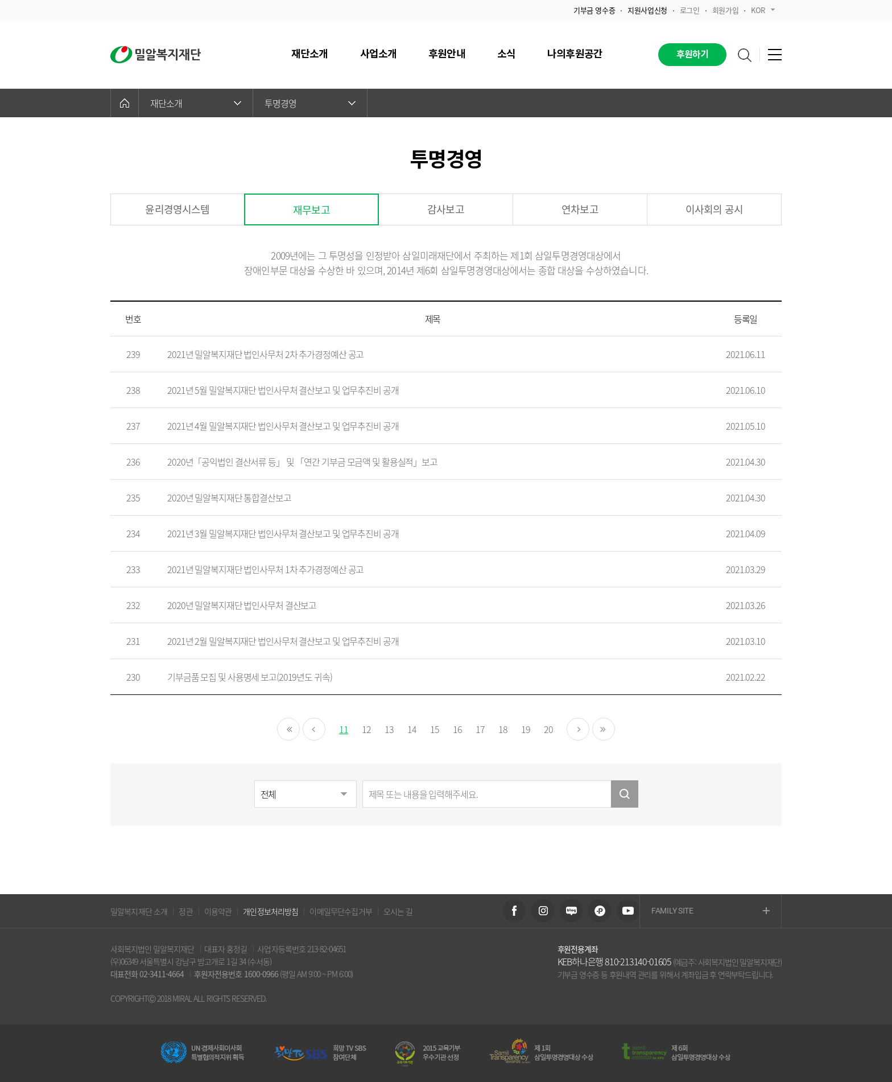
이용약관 (218, 911)
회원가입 (725, 10)
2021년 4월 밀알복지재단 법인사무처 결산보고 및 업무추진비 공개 (283, 426)
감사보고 (445, 209)
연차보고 (579, 209)
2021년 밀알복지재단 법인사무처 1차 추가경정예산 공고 (265, 569)
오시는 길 (398, 911)
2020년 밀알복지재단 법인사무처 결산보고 (241, 605)
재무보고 (311, 209)
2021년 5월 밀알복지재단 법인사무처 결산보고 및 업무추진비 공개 (283, 390)
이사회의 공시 (714, 209)
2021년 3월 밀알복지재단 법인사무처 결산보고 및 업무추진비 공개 (283, 533)
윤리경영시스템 (177, 209)
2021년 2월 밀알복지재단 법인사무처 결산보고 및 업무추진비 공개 (283, 641)
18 (502, 729)
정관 (185, 911)
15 (434, 729)
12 (366, 729)
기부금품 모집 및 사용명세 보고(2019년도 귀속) (249, 677)
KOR (763, 10)
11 (343, 729)
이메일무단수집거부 (340, 911)
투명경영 (310, 103)
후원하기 (692, 54)
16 (457, 729)
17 (480, 729)
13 (389, 729)
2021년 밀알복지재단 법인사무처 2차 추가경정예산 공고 (265, 354)
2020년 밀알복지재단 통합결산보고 (229, 497)
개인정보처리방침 (270, 911)
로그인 (690, 10)
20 (548, 729)
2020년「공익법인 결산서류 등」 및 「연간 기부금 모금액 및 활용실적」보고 (302, 461)
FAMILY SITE (710, 911)
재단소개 (195, 103)
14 (411, 729)
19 (525, 729)
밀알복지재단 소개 (138, 911)
